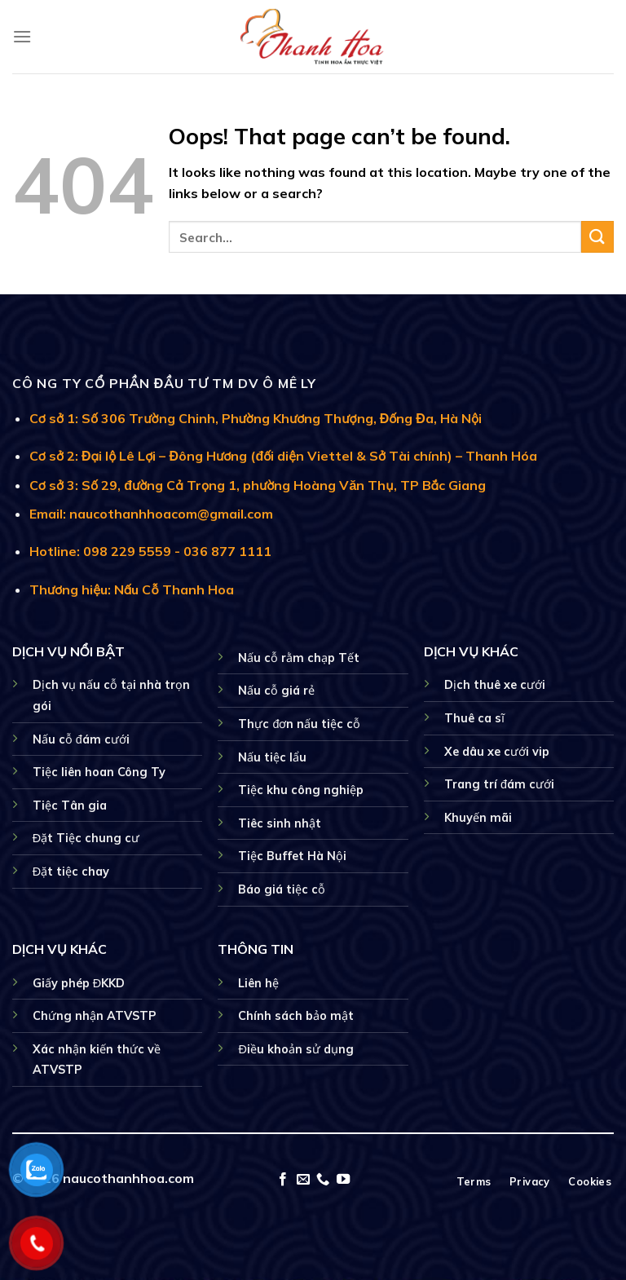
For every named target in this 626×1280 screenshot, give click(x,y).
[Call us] (322, 1179)
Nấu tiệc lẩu (272, 757)
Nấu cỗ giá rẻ (276, 690)
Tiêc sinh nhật (279, 823)
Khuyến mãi (478, 817)
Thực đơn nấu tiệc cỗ (299, 724)
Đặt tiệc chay (71, 871)
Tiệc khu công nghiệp (301, 790)
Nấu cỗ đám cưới (81, 739)
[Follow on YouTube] (343, 1179)
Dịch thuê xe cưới (494, 685)
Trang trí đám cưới (499, 784)
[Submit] (597, 237)
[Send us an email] (303, 1179)
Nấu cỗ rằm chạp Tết (298, 658)
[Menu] (22, 36)
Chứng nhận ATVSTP (94, 1016)
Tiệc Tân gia (70, 805)
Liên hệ (258, 983)
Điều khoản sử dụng (295, 1049)
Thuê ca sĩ (474, 718)
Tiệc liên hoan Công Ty (99, 772)
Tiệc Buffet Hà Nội (292, 856)
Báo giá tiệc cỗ (281, 889)
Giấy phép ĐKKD (79, 983)
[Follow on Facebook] (282, 1179)
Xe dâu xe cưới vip (496, 751)
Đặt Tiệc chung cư (86, 838)
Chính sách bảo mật (296, 1016)
